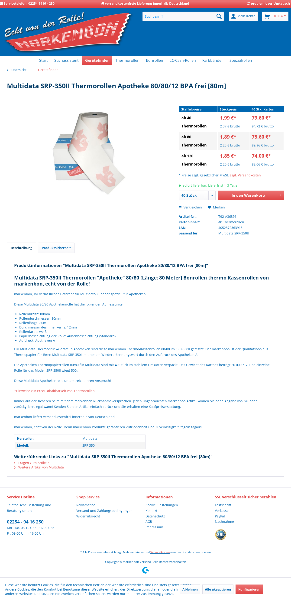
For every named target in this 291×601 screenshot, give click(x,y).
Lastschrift (223, 505)
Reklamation (86, 505)
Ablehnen (190, 589)
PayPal (220, 516)
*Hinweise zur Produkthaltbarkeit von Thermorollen (54, 391)
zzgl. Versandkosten (245, 175)
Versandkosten (160, 552)
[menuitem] (183, 16)
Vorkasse (222, 510)
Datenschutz (155, 516)
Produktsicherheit (56, 248)
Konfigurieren (249, 589)
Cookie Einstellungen (162, 505)
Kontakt (151, 510)
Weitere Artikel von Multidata (39, 467)
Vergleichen (190, 207)
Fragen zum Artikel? (31, 463)
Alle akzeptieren (218, 589)
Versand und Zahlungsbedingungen (104, 510)
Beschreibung (21, 248)
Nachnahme (224, 521)
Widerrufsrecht (88, 516)
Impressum (154, 527)
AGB (149, 521)
